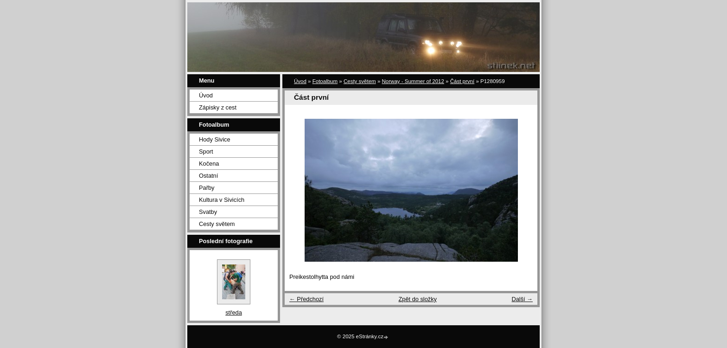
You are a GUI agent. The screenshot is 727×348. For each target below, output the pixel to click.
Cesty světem (217, 223)
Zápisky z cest (217, 107)
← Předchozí (306, 299)
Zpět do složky (417, 299)
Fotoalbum (325, 81)
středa (233, 312)
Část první (462, 81)
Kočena (209, 163)
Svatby (208, 211)
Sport (206, 151)
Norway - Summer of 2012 (413, 81)
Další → (522, 299)
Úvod (206, 95)
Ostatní (208, 175)
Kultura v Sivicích (221, 199)
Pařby (206, 187)
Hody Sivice (214, 139)
